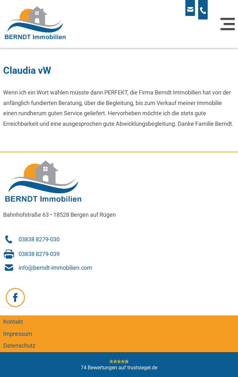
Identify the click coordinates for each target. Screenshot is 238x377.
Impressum (17, 334)
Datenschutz (19, 346)
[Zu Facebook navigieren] (15, 297)
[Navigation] (227, 24)
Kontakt (13, 322)
